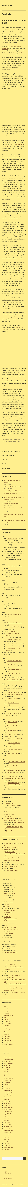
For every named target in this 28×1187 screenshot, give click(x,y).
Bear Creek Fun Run (13, 703)
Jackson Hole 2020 (9, 933)
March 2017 (7, 1101)
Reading (6, 1025)
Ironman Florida (12, 538)
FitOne (4, 441)
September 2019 (8, 1065)
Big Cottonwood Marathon (15, 694)
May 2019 (6, 1071)
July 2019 (6, 1069)
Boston (8, 812)
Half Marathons (16, 439)
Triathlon (6, 1042)
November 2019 (8, 1063)
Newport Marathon (13, 782)
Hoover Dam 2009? (9, 893)
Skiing (5, 1032)
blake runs (7, 5)
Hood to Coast (14, 631)
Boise (23, 439)
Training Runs (8, 1040)
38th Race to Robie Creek (15, 785)
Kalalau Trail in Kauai (16, 965)
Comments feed (8, 1176)
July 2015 (6, 1137)
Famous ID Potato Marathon (16, 745)
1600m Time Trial (13, 698)
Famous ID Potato (10, 847)
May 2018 (6, 1086)
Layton (6, 820)
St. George (7, 921)
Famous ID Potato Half (14, 639)
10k (5, 1006)
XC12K (9, 736)
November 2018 (8, 1078)
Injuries (6, 1019)
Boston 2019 (7, 931)
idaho (14, 441)
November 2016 (8, 1107)
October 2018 (7, 1080)
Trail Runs (7, 1036)
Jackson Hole (10, 831)
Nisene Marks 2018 (9, 923)
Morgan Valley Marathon (15, 738)
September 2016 (8, 1111)
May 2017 (6, 1097)
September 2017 (8, 1093)
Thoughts (6, 1034)
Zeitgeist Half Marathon (14, 623)
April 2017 (6, 1099)
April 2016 (7, 1122)
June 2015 (6, 1139)
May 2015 (6, 1141)
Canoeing (6, 1009)
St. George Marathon (13, 692)
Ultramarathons (8, 1044)
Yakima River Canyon (12, 826)
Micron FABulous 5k (13, 753)
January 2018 (7, 1088)
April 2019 (7, 1074)
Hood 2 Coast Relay (15, 667)
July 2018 (6, 1084)
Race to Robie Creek (14, 644)
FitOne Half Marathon (14, 627)
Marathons (7, 1021)
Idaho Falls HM (12, 776)
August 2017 (7, 1095)
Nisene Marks (10, 803)
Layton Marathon (13, 730)
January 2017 (7, 1105)
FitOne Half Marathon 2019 (12, 503)
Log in (5, 1171)
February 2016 (8, 1126)
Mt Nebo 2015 (8, 906)
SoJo (15, 822)
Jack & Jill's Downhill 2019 (11, 929)
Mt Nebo (20, 820)
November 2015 (8, 1130)
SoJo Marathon (12, 665)
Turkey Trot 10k (12, 721)
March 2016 (7, 1124)
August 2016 (7, 1114)
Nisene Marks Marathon (14, 669)
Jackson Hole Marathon (15, 614)
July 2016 (6, 1116)
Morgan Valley (13, 820)
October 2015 (7, 1132)
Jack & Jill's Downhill (11, 854)
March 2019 (7, 1076)
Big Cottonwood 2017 (10, 919)
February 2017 (8, 1103)
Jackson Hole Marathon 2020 (12, 487)
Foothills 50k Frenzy (13, 770)
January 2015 (7, 1145)
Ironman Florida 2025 (10, 952)
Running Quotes (8, 1030)
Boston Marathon (13, 646)
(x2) (12, 812)
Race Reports (7, 1023)
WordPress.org (8, 1178)
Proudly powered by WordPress (16, 1184)
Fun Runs (6, 1013)
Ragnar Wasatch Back (14, 742)
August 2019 (7, 1067)
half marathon (9, 441)
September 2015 (8, 1135)
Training (6, 1038)
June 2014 (6, 1149)
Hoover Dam (10, 814)
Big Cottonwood (11, 818)
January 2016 (7, 1128)
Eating (6, 1011)
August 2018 (7, 1082)
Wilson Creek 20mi (13, 679)
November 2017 (8, 1090)
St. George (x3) (12, 866)
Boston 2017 (7, 916)
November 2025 (8, 1057)
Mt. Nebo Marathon (13, 772)
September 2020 (8, 1059)
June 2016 (6, 1118)
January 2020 (7, 1061)
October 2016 (7, 1109)
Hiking (6, 1017)
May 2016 (6, 1120)
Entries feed (7, 1174)
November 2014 (8, 1147)
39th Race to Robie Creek (15, 749)
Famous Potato (14, 805)
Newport (8, 816)
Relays (5, 1028)
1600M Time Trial (13, 734)
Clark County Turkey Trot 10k (16, 761)
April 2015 (7, 1143)
